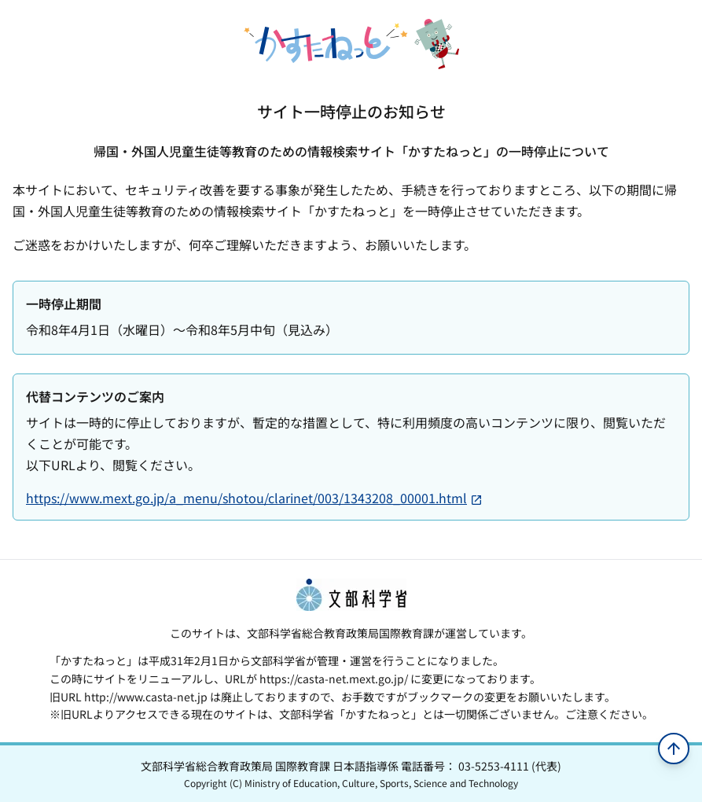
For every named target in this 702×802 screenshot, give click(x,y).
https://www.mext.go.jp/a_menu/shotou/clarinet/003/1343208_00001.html (254, 497)
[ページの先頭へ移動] (673, 748)
